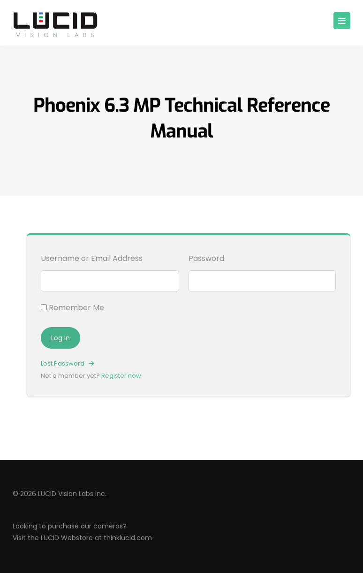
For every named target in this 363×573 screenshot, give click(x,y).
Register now (121, 375)
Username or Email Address (92, 258)
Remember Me (72, 307)
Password (206, 258)
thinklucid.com (128, 537)
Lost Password (67, 363)
